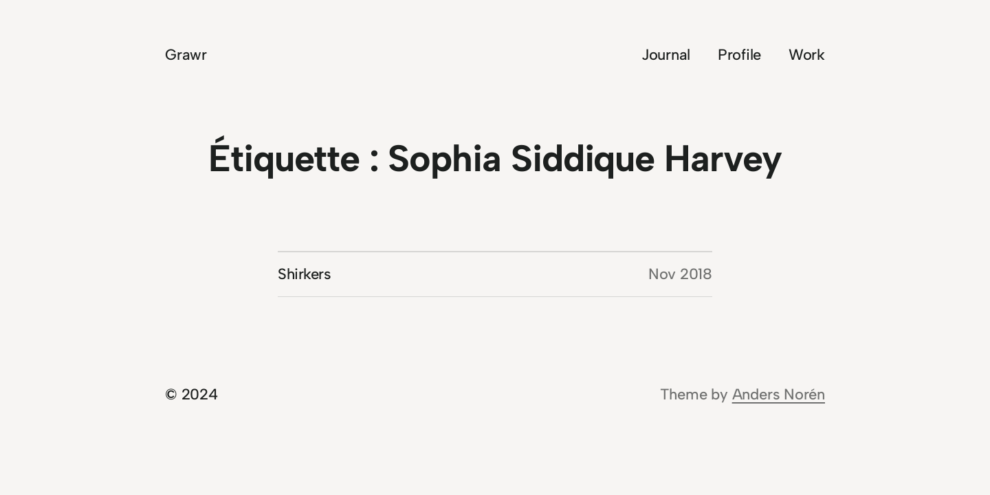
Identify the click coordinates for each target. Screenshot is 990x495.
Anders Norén (778, 394)
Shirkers (304, 274)
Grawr (186, 54)
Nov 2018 (680, 274)
